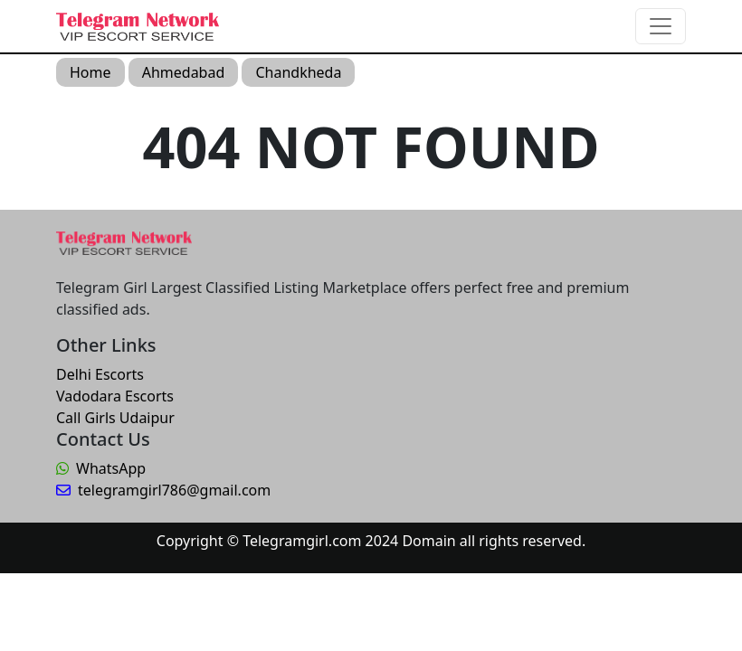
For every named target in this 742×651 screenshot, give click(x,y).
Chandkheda (298, 72)
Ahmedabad (183, 72)
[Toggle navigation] (660, 26)
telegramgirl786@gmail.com (163, 490)
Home (90, 72)
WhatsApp (101, 468)
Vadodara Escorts (115, 396)
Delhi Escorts (100, 374)
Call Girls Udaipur (115, 418)
